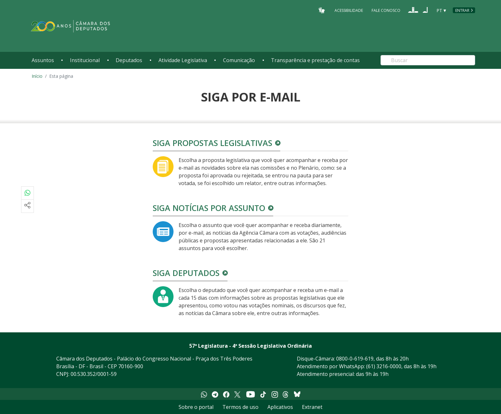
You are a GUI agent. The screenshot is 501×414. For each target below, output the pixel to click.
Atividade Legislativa (182, 60)
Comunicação (239, 60)
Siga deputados (186, 272)
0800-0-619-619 (355, 358)
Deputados (129, 60)
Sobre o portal (196, 406)
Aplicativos (280, 406)
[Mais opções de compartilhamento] (27, 206)
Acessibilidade (349, 10)
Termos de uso (240, 406)
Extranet (312, 406)
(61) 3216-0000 (383, 366)
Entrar (462, 10)
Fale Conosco (386, 10)
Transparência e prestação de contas (315, 60)
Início (37, 76)
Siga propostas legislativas (212, 142)
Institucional (85, 60)
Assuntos (43, 60)
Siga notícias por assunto (209, 207)
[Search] (428, 60)
